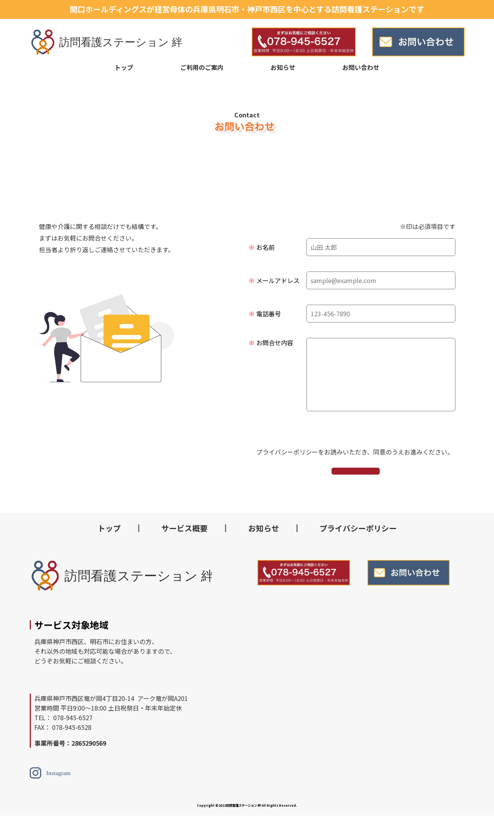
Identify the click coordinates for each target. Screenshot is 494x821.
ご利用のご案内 (201, 67)
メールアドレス (277, 280)
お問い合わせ (360, 67)
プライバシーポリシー (358, 533)
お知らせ (283, 67)
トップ (124, 67)
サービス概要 (184, 533)
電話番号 (268, 313)
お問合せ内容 (274, 342)
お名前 (265, 247)
